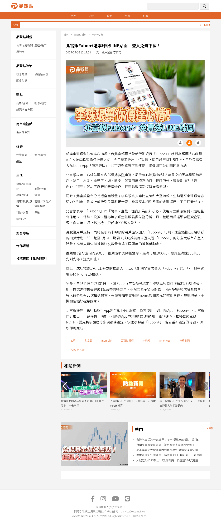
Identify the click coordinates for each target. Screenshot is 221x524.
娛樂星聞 (21, 155)
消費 (37, 195)
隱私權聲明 (139, 516)
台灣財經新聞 (24, 45)
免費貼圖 (184, 340)
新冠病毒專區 (24, 109)
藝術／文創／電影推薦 (42, 203)
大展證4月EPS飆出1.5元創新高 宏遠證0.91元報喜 (167, 460)
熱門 (73, 16)
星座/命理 (22, 195)
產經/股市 (40, 45)
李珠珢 (146, 340)
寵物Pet (21, 219)
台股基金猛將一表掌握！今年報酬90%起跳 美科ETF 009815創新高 (169, 439)
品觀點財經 (24, 36)
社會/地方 (40, 103)
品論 (127, 16)
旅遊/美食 (40, 188)
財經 (91, 16)
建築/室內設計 (23, 186)
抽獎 (73, 340)
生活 (19, 175)
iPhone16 (164, 340)
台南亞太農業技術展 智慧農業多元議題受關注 (165, 444)
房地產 (20, 51)
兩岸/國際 (22, 103)
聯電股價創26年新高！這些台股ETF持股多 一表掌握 (169, 455)
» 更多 (210, 428)
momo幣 (106, 340)
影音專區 (22, 233)
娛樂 (19, 146)
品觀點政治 (24, 65)
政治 (109, 16)
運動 (37, 212)
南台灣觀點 (24, 123)
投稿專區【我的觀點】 (32, 258)
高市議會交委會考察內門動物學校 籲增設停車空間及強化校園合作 (169, 450)
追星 (19, 161)
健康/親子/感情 (24, 203)
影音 (145, 16)
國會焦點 (21, 80)
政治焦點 (21, 74)
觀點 (19, 94)
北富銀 (88, 340)
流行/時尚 (40, 155)
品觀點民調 (41, 74)
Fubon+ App (77, 349)
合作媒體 (22, 245)
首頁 (66, 34)
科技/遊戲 (22, 212)
